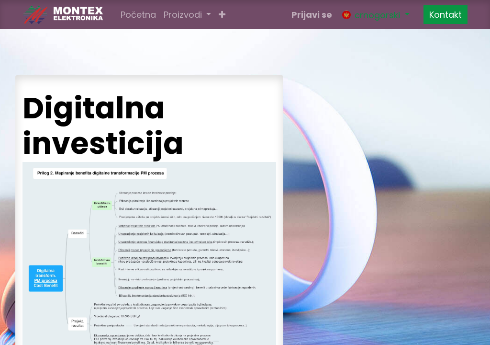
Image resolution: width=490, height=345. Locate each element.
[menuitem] (138, 14)
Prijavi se (311, 15)
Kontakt (445, 15)
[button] (222, 14)
